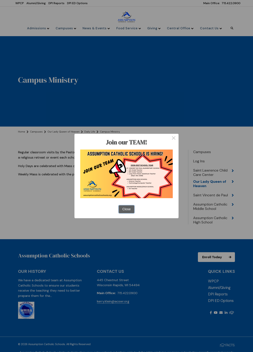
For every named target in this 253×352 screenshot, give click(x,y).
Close (126, 209)
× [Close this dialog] (173, 139)
